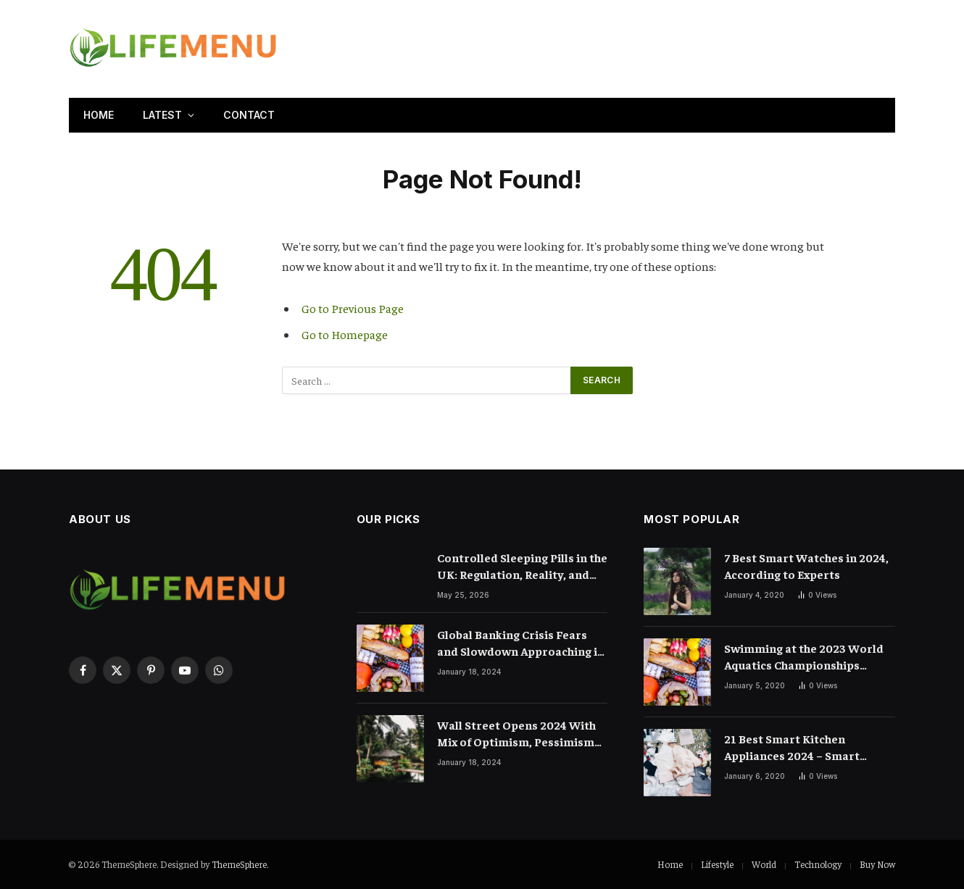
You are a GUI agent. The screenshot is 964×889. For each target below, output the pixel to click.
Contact (249, 115)
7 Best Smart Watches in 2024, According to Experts (806, 565)
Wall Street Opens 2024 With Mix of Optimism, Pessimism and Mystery (516, 733)
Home (98, 115)
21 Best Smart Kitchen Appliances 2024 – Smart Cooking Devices (792, 747)
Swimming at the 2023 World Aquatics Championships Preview (804, 656)
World (764, 864)
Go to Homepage (345, 334)
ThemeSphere (239, 864)
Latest (162, 115)
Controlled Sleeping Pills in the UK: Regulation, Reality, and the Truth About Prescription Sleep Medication (522, 566)
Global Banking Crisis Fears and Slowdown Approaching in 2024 (520, 643)
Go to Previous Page (353, 308)
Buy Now (877, 864)
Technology (818, 864)
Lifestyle (717, 864)
